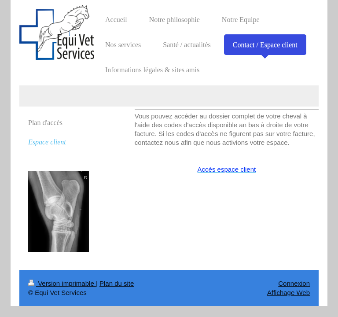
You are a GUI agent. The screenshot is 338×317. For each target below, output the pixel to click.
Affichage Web (288, 292)
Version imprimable (62, 283)
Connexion (294, 283)
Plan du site (116, 283)
